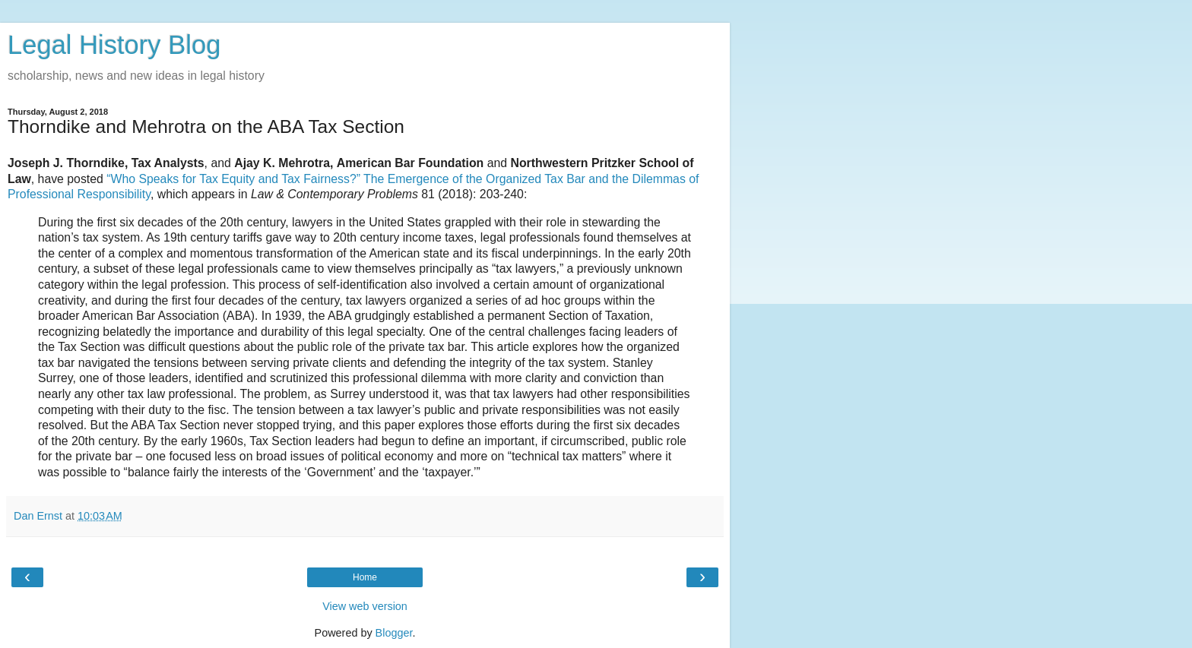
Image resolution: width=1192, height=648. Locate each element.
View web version (364, 606)
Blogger (394, 633)
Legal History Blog (114, 44)
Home (365, 577)
